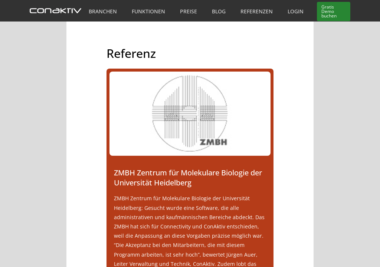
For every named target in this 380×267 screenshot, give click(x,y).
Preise (188, 11)
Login (296, 11)
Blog (219, 11)
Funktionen (148, 11)
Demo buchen (329, 11)
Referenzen (256, 11)
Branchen (103, 11)
